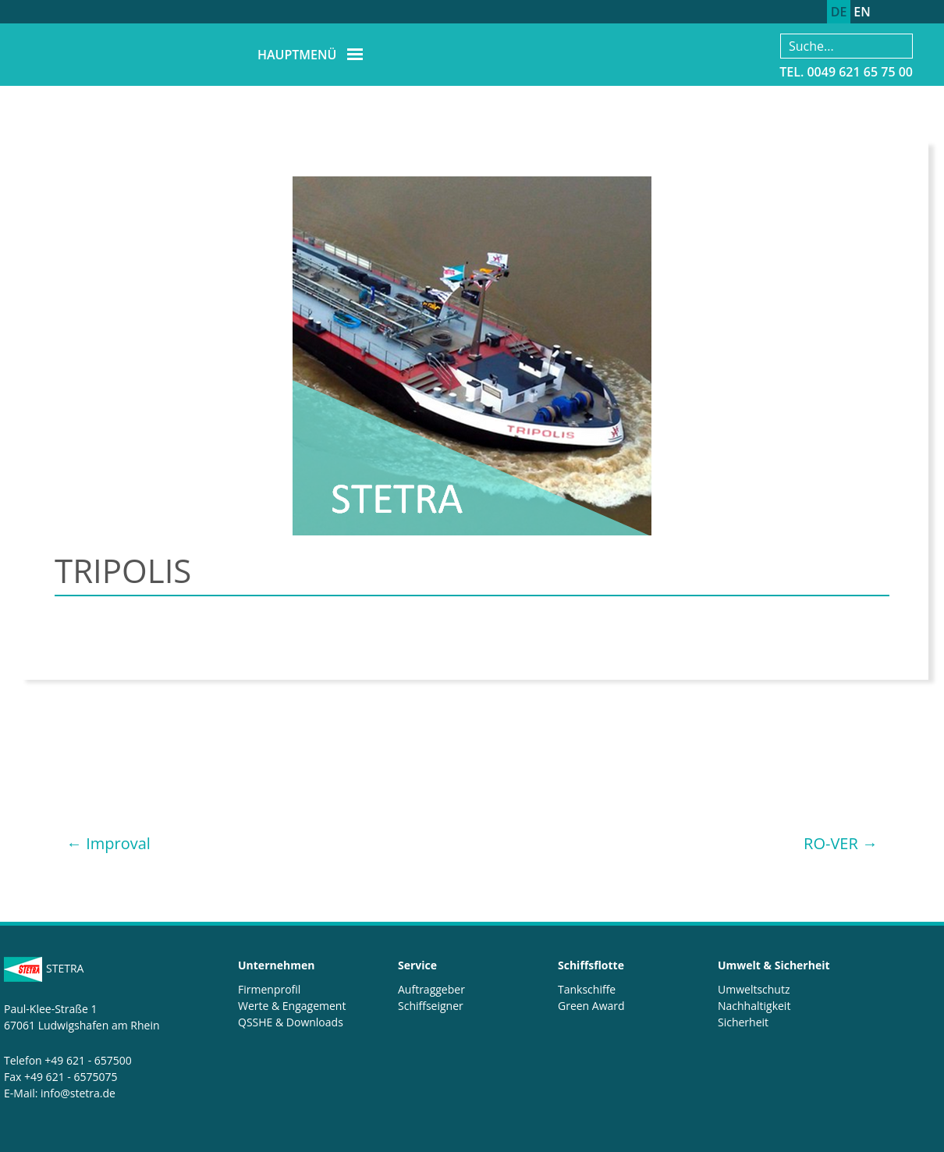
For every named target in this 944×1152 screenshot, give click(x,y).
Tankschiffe (587, 989)
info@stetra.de (78, 1093)
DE (839, 11)
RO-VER (841, 843)
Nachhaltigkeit (754, 1005)
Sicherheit (743, 1022)
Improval (108, 843)
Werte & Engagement (292, 1005)
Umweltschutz (754, 989)
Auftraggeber (431, 989)
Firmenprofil (269, 989)
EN (862, 11)
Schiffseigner (430, 1005)
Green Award (591, 1005)
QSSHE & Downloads (290, 1022)
